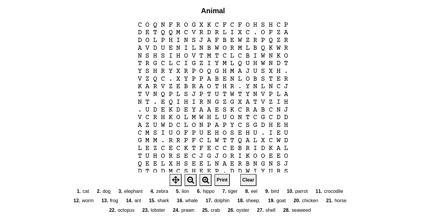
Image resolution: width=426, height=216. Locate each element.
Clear (248, 179)
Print (222, 179)
